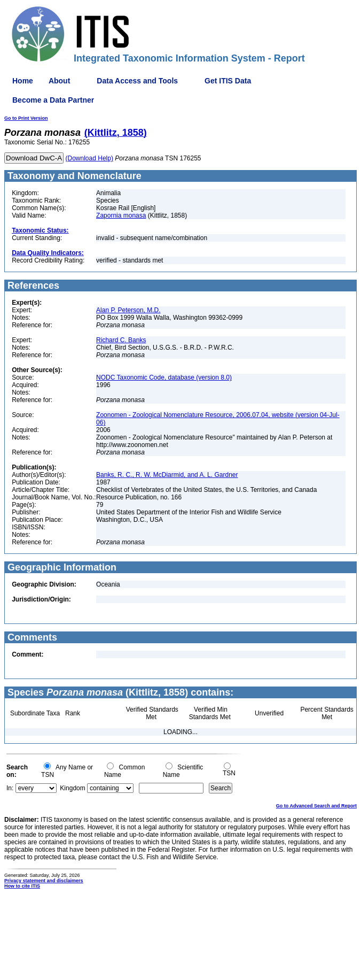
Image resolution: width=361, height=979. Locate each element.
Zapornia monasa (121, 215)
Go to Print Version (26, 118)
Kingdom (72, 788)
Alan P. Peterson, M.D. (128, 310)
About (59, 80)
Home (22, 80)
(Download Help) (89, 158)
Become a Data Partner (53, 100)
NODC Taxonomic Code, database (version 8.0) (164, 377)
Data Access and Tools (137, 80)
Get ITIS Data (228, 80)
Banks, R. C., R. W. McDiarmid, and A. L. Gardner (167, 475)
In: (9, 788)
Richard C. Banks (121, 340)
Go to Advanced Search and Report (316, 805)
